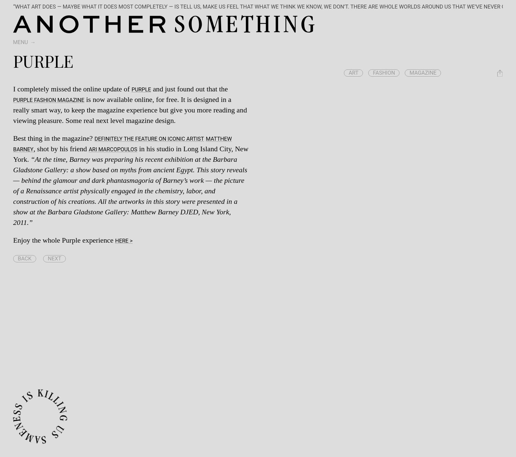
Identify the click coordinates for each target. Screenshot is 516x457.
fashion (384, 73)
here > (124, 241)
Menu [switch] (20, 42)
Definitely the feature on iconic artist (149, 139)
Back (25, 258)
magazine (422, 73)
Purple (141, 89)
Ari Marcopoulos (113, 149)
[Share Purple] (500, 73)
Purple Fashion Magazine (48, 100)
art (353, 73)
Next (54, 258)
